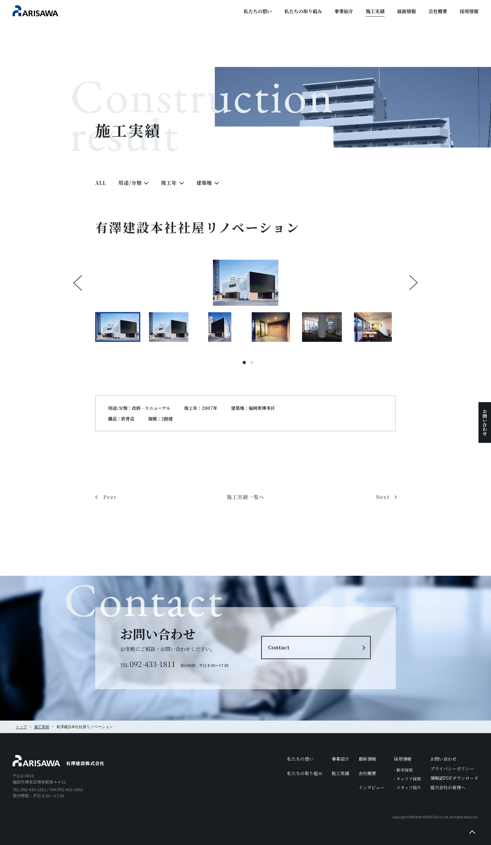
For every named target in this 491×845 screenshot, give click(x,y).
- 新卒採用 (403, 770)
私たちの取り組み (303, 11)
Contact (278, 647)
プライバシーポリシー (452, 768)
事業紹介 (343, 11)
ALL (100, 188)
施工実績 (375, 11)
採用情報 (469, 11)
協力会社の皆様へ (447, 787)
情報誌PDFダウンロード (454, 778)
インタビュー (372, 787)
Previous (77, 289)
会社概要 (437, 11)
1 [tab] (244, 368)
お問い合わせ (485, 422)
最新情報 (406, 11)
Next (413, 289)
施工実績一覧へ (246, 525)
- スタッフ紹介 (407, 787)
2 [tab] (251, 368)
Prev (110, 525)
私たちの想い (258, 11)
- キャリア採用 (407, 779)
